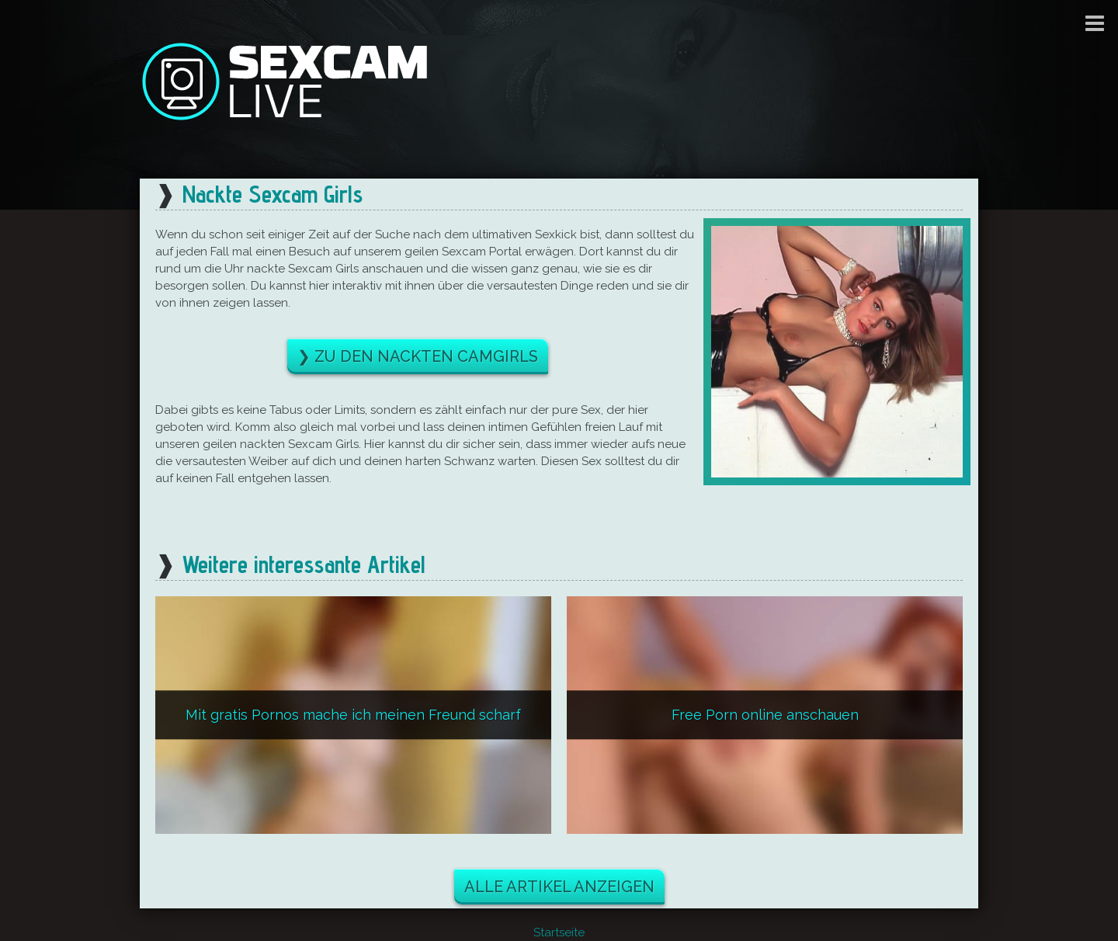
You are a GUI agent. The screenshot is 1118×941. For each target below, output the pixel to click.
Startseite (559, 932)
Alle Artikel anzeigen (559, 886)
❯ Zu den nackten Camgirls (417, 356)
